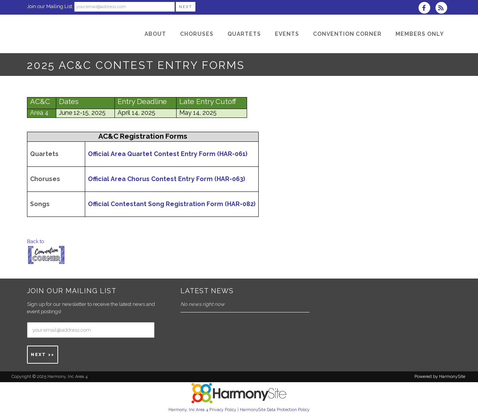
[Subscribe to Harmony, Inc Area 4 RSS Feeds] (443, 9)
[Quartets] (244, 34)
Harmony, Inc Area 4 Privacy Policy (202, 409)
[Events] (287, 34)
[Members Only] (420, 34)
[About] (155, 34)
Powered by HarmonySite (439, 376)
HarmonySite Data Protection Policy (275, 409)
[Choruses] (196, 34)
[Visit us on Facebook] (426, 9)
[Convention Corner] (347, 34)
